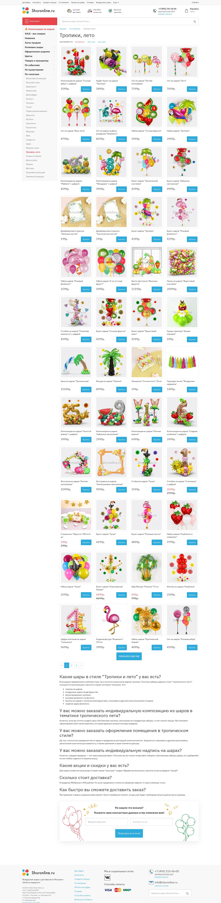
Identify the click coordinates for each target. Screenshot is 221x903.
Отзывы (90, 2)
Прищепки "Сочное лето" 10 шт (146, 381)
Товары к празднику (37, 60)
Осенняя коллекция (35, 172)
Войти (195, 2)
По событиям (32, 65)
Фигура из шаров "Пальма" (109, 381)
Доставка (26, 2)
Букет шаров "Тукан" (106, 534)
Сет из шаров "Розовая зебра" (181, 639)
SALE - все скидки (35, 33)
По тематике (32, 74)
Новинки (30, 38)
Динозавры (31, 94)
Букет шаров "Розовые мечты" (146, 534)
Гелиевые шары (34, 47)
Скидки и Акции (49, 2)
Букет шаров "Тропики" (142, 231)
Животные (31, 90)
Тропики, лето (33, 152)
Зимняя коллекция (35, 176)
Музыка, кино (32, 148)
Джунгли (30, 115)
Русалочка (31, 127)
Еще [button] (116, 2)
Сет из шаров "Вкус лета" (73, 131)
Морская (30, 131)
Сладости (30, 139)
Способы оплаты (82, 895)
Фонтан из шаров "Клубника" (181, 586)
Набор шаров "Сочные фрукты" (146, 131)
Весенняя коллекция (36, 78)
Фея (28, 135)
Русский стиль (33, 82)
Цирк (28, 143)
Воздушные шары (103, 2)
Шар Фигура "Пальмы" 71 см (145, 586)
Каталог (32, 21)
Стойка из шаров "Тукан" (143, 481)
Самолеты (31, 123)
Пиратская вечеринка (36, 111)
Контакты (37, 2)
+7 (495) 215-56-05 (167, 8)
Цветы (28, 56)
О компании (64, 2)
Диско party (31, 160)
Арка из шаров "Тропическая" (75, 381)
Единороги (31, 86)
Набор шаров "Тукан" (71, 586)
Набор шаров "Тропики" (178, 131)
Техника (30, 103)
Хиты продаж (33, 42)
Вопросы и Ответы (83, 899)
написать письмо (162, 886)
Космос (29, 99)
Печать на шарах (78, 2)
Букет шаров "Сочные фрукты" (111, 331)
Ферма (29, 164)
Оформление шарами (37, 51)
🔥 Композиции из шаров (39, 29)
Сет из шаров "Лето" (176, 80)
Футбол (29, 119)
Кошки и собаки (33, 156)
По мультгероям (34, 69)
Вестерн (30, 168)
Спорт (29, 107)
